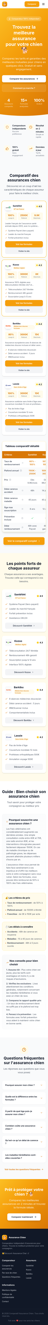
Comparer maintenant (23, 1217)
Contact (5, 1301)
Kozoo (28, 1270)
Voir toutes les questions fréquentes (24, 1169)
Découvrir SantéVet (24, 625)
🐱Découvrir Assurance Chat (15, 1253)
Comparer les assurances (24, 78)
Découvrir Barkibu (24, 720)
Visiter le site (24, 251)
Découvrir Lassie (24, 767)
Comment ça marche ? (24, 88)
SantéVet (30, 1266)
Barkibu (29, 1274)
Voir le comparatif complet (24, 541)
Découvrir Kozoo (24, 672)
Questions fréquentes (11, 1277)
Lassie (28, 1278)
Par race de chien (9, 1273)
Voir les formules (24, 244)
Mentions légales (9, 1290)
